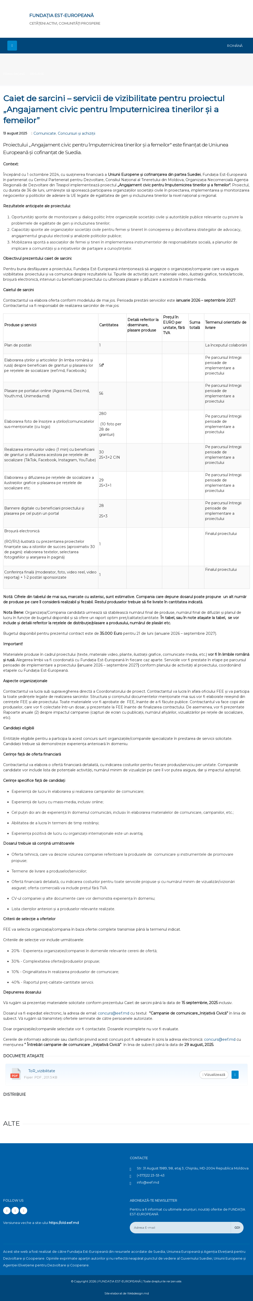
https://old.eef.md (64, 1223)
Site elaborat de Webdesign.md (126, 1293)
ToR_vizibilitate (41, 1071)
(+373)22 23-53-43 (151, 1175)
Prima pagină (14, 74)
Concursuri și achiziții (76, 133)
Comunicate (44, 133)
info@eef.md (148, 1182)
